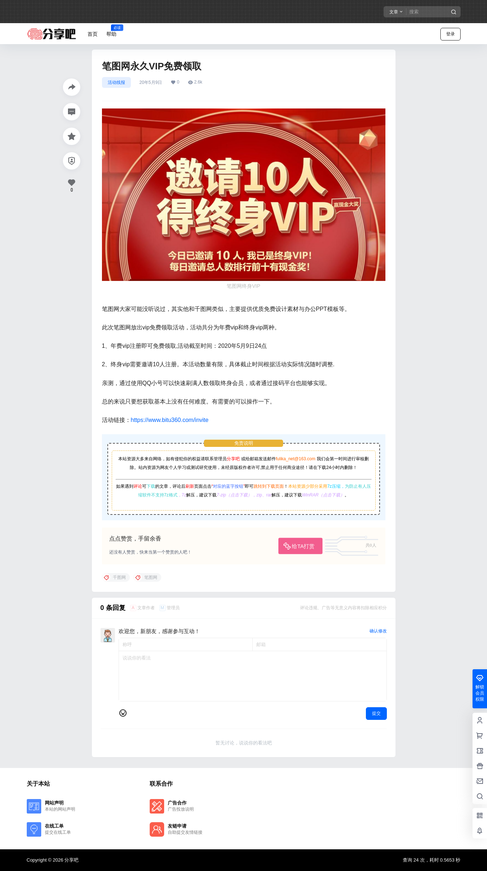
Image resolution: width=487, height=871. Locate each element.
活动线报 (116, 82)
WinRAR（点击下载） (323, 495)
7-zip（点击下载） (234, 495)
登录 (450, 34)
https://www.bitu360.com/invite (170, 420)
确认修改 (378, 630)
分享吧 (233, 458)
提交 (376, 713)
